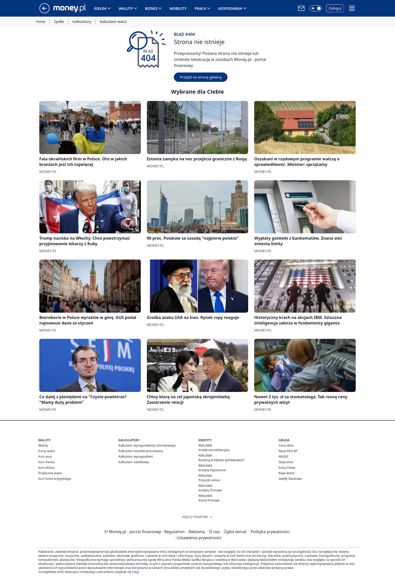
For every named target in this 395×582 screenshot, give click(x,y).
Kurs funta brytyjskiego (54, 479)
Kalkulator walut (113, 21)
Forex (40, 21)
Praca (200, 8)
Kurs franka (46, 462)
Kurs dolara (46, 467)
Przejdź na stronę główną (200, 77)
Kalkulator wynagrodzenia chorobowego (147, 445)
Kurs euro (45, 456)
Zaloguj (335, 8)
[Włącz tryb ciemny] (315, 8)
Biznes (151, 8)
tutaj (135, 572)
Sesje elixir (286, 462)
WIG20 (283, 456)
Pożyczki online (209, 480)
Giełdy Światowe (290, 479)
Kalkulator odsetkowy (133, 462)
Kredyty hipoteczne (212, 470)
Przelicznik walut (50, 473)
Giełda (100, 8)
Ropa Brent (286, 473)
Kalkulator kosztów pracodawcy (140, 451)
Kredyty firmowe (210, 490)
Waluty (126, 8)
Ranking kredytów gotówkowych (221, 460)
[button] (352, 8)
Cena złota (286, 445)
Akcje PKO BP (288, 451)
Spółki (59, 21)
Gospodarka (230, 8)
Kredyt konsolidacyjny (214, 450)
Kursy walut (46, 451)
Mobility (178, 8)
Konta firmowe (209, 500)
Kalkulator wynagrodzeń (135, 456)
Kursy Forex (287, 467)
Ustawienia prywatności (198, 537)
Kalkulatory (82, 21)
